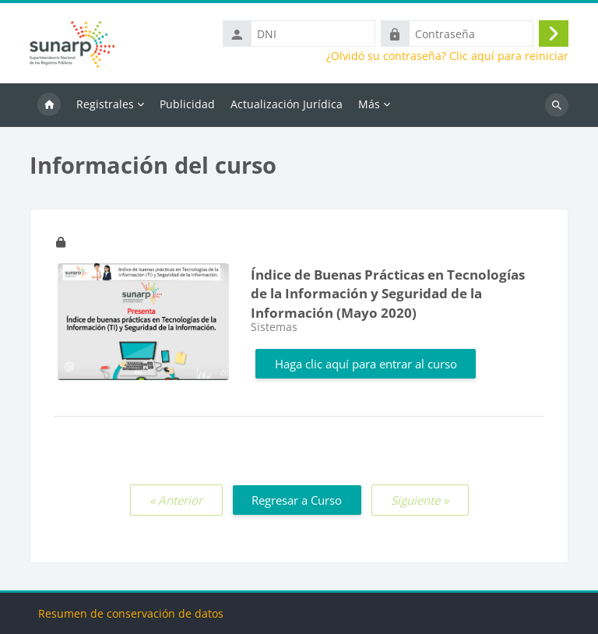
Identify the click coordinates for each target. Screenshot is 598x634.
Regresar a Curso (297, 500)
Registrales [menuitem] (105, 104)
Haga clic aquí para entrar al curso (366, 364)
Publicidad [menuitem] (187, 104)
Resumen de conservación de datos (130, 613)
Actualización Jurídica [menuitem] (286, 104)
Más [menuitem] (369, 104)
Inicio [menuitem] (49, 105)
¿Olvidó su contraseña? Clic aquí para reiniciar (447, 56)
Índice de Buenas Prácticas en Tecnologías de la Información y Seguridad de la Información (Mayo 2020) (388, 294)
